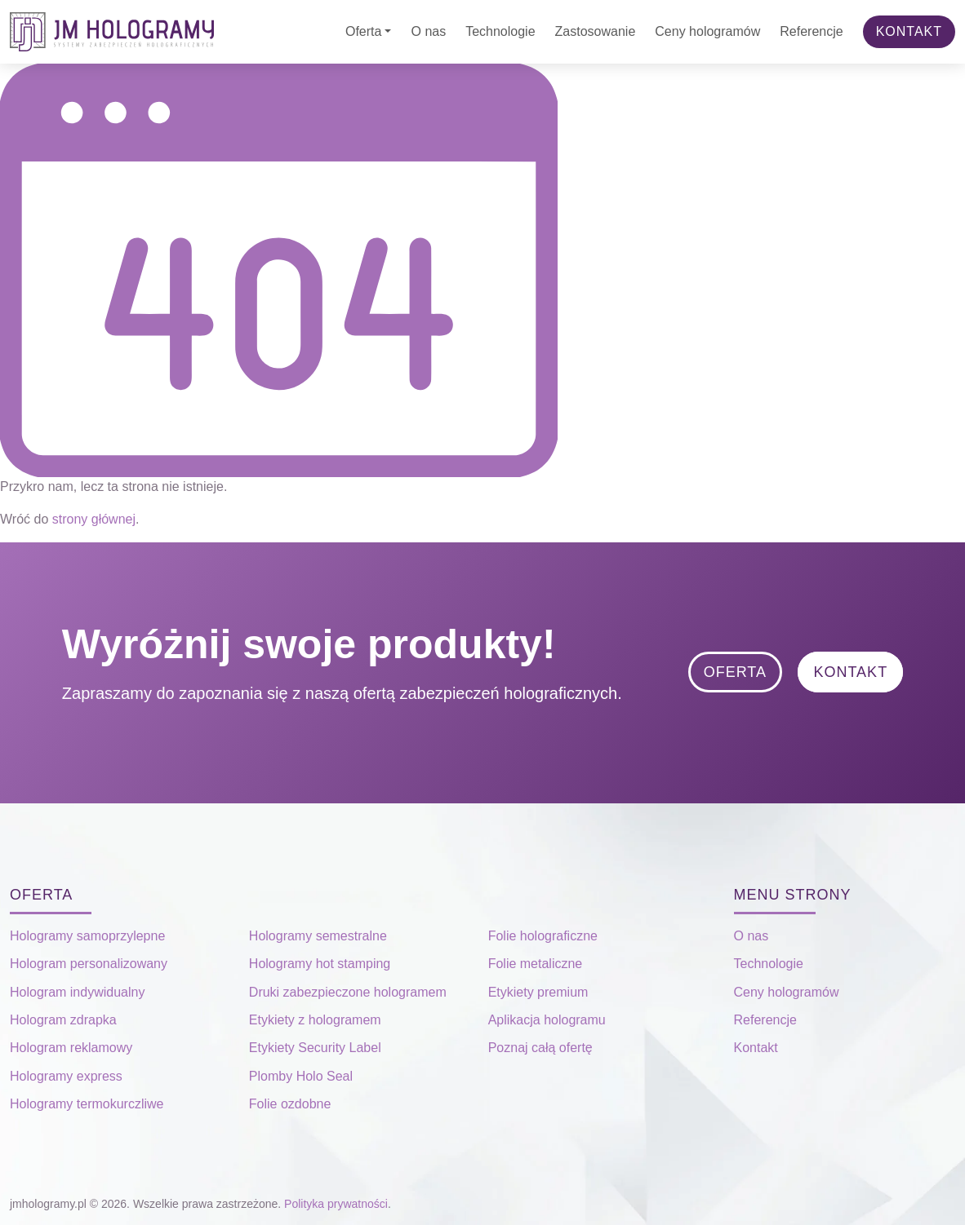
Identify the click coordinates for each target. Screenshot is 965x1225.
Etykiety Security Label (315, 1048)
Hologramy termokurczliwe (87, 1104)
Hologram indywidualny (77, 992)
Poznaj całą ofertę (540, 1048)
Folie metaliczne (535, 964)
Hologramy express (66, 1076)
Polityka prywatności (336, 1203)
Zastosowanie (595, 31)
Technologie (500, 31)
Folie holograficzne (543, 936)
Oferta (363, 31)
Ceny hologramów (707, 31)
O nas (428, 31)
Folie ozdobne (290, 1104)
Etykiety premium (538, 992)
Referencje (811, 31)
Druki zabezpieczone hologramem (348, 992)
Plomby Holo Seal (301, 1076)
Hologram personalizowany (88, 964)
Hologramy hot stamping (319, 964)
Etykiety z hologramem (315, 1020)
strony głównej (94, 519)
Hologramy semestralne (318, 936)
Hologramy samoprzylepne (87, 936)
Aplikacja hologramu (547, 1020)
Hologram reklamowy (71, 1048)
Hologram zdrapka (63, 1020)
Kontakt (909, 31)
